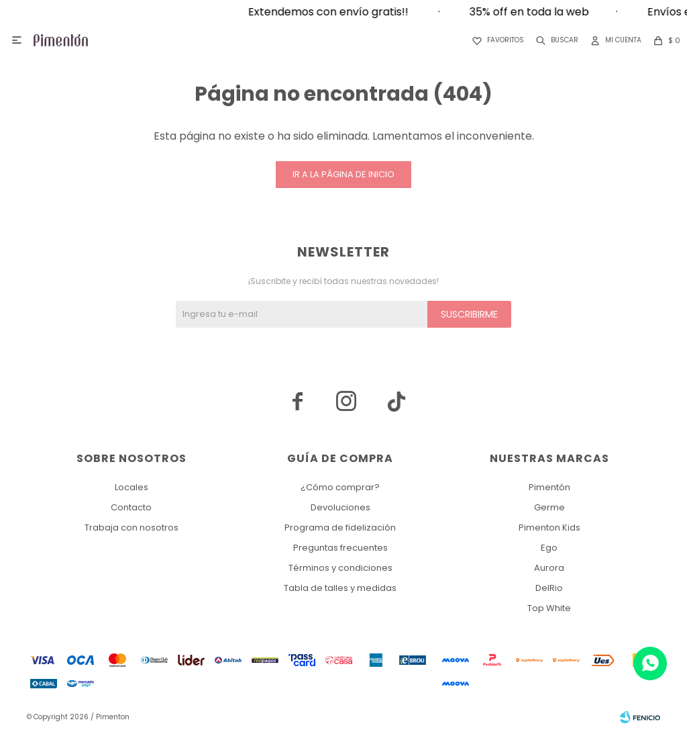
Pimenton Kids (549, 527)
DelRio (549, 588)
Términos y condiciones (340, 567)
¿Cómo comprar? (340, 487)
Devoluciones (340, 507)
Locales (131, 487)
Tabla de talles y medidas (340, 588)
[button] (554, 40)
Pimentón (549, 487)
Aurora (549, 567)
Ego (549, 547)
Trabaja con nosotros (131, 527)
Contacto (131, 507)
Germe (549, 507)
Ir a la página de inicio (343, 174)
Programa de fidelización (340, 527)
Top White (549, 608)
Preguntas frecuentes (340, 547)
